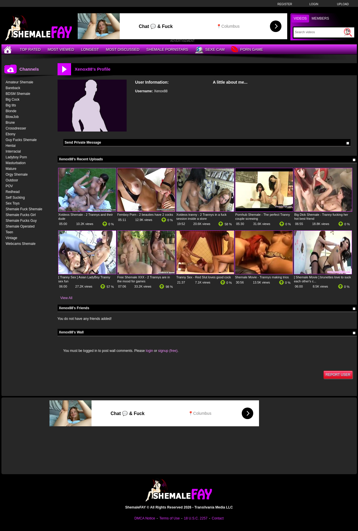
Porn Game (247, 49)
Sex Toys (13, 203)
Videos (300, 18)
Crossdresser (16, 128)
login (149, 351)
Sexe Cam (209, 49)
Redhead (13, 192)
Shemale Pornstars (167, 49)
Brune (10, 123)
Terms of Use (169, 518)
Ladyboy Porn (16, 157)
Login (313, 4)
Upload (343, 4)
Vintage (11, 238)
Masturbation (16, 163)
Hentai (11, 146)
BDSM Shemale (18, 94)
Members (320, 18)
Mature (11, 169)
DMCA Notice (144, 518)
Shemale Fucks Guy (21, 221)
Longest (90, 49)
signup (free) (167, 351)
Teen (9, 232)
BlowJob (12, 117)
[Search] (319, 32)
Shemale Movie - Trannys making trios (262, 277)
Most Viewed (60, 49)
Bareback (13, 88)
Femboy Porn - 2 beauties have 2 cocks (145, 214)
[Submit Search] (348, 32)
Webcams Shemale (21, 244)
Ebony (11, 134)
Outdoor (12, 180)
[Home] (8, 49)
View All (66, 298)
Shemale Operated (20, 226)
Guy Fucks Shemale (21, 140)
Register (284, 4)
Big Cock (13, 99)
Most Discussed (123, 49)
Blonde (11, 111)
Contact (218, 518)
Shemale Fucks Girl (21, 215)
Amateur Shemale (19, 82)
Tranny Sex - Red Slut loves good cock (203, 277)
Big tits (11, 105)
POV (9, 186)
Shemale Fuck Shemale (24, 209)
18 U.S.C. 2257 (195, 518)
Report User (337, 375)
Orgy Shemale (17, 174)
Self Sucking (15, 198)
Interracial (13, 151)
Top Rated (30, 49)
